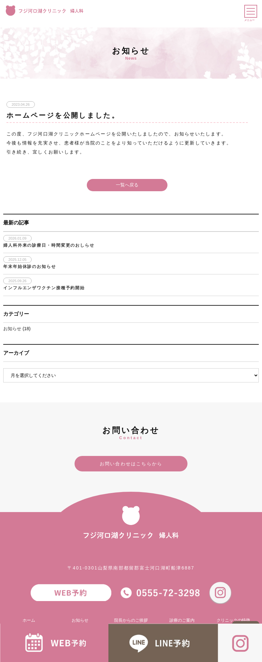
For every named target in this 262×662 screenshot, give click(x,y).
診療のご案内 (182, 620)
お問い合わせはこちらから (131, 463)
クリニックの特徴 (233, 620)
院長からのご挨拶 (131, 620)
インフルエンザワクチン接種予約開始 (44, 288)
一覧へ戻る (127, 184)
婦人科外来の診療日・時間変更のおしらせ (49, 245)
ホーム (29, 620)
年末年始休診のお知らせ (29, 266)
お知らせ (12, 328)
